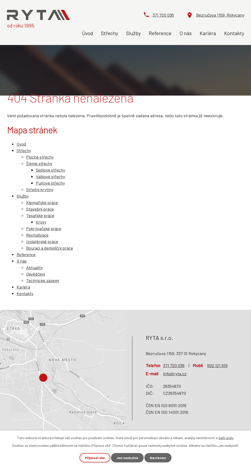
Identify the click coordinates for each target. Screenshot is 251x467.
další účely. (226, 438)
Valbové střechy (50, 176)
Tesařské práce (40, 215)
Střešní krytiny (39, 189)
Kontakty (234, 33)
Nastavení (158, 458)
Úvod (87, 33)
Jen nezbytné (127, 458)
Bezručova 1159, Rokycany (220, 15)
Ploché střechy (40, 157)
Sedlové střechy (50, 170)
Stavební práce (40, 209)
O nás (185, 33)
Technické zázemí (42, 280)
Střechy (109, 33)
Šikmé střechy (39, 163)
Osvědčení (35, 274)
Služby (133, 33)
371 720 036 (163, 15)
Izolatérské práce (42, 241)
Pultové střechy (50, 183)
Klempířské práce (42, 202)
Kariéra (208, 33)
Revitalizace (37, 235)
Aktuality (34, 267)
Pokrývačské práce (43, 228)
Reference (160, 33)
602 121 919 (217, 365)
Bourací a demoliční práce (49, 248)
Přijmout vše (95, 458)
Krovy (41, 222)
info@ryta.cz (175, 373)
